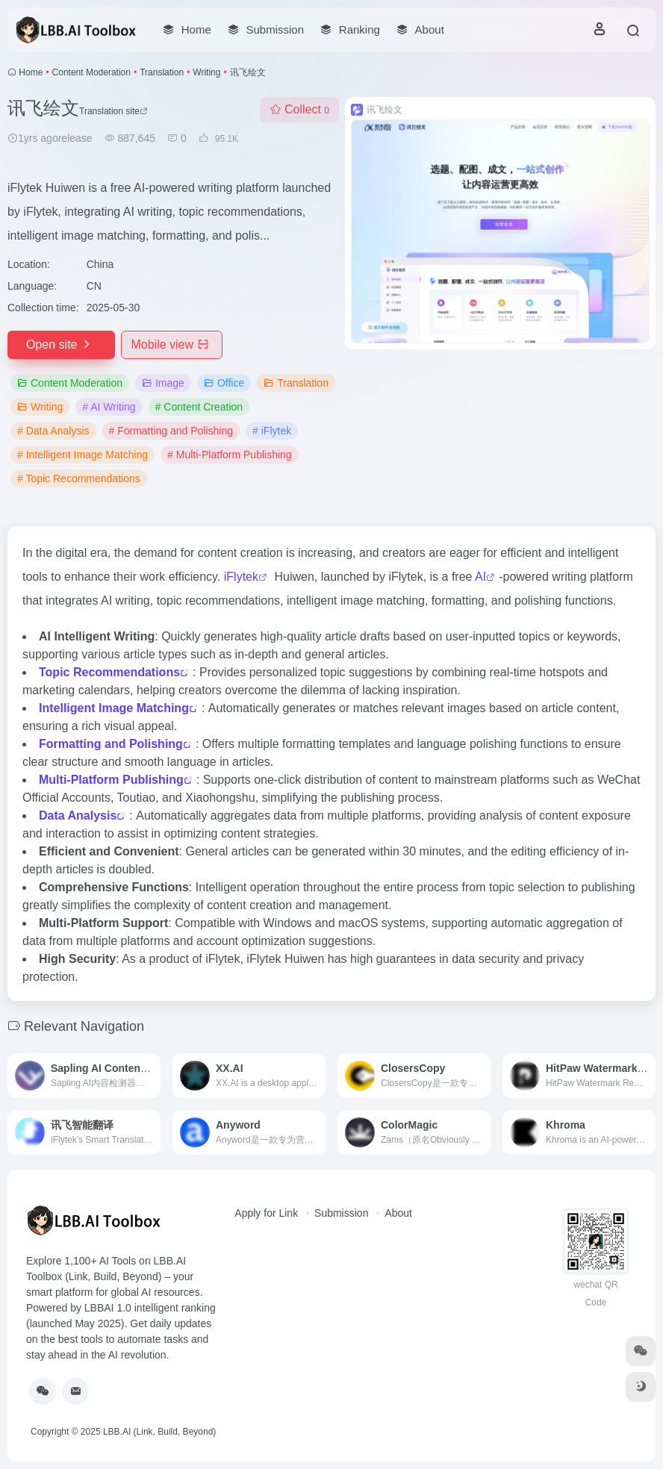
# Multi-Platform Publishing (229, 455)
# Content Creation (199, 407)
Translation (162, 72)
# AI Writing (108, 407)
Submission (341, 1213)
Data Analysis (77, 815)
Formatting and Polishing (111, 743)
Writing (206, 72)
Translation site (113, 111)
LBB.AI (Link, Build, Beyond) (159, 1431)
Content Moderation (91, 72)
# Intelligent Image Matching (82, 455)
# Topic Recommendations (78, 478)
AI (480, 576)
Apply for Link (266, 1213)
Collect (299, 109)
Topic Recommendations (109, 672)
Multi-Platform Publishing (111, 779)
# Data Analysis (53, 431)
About (398, 1213)
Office (224, 383)
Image (163, 383)
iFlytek (241, 576)
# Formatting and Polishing (171, 431)
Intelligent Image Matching (114, 708)
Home (31, 72)
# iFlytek (271, 431)
